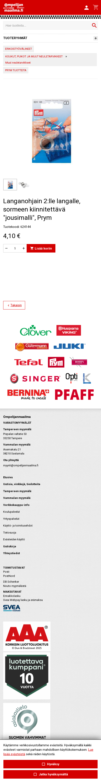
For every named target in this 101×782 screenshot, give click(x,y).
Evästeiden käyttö (14, 539)
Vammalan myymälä (16, 498)
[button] (86, 8)
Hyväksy (50, 764)
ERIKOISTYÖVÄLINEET (18, 48)
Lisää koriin (41, 248)
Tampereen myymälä (17, 491)
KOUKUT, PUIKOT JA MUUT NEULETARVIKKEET (34, 56)
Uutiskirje (9, 546)
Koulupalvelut (11, 511)
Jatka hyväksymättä (50, 774)
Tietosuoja (9, 532)
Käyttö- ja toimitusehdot (18, 525)
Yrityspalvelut (11, 518)
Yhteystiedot (11, 553)
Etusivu (8, 477)
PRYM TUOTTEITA (15, 70)
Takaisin (14, 305)
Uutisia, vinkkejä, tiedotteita (21, 484)
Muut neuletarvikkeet (18, 62)
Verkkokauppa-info (16, 505)
